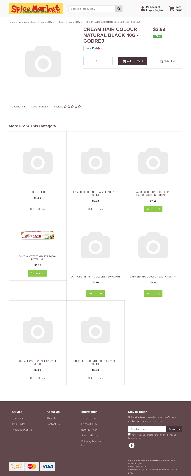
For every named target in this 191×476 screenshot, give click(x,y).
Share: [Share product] (92, 48)
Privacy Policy (89, 423)
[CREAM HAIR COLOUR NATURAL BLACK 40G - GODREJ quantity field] (98, 61)
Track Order (18, 423)
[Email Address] (147, 429)
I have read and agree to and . (152, 436)
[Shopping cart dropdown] (175, 8)
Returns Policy (89, 429)
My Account (18, 418)
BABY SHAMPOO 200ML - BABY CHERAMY (153, 276)
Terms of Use (88, 418)
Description (18, 106)
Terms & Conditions (163, 435)
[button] (152, 8)
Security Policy (89, 435)
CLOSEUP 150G (37, 191)
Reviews (67, 106)
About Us (52, 418)
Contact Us (53, 423)
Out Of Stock (37, 208)
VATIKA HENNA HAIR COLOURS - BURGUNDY (95, 276)
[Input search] (91, 8)
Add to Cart (133, 61)
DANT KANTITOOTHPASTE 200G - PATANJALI (38, 258)
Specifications (39, 106)
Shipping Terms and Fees (92, 443)
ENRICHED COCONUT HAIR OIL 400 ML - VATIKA (95, 193)
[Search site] (119, 8)
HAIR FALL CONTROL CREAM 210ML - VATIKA (37, 362)
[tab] (18, 106)
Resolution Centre (22, 429)
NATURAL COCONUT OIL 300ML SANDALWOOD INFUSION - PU (153, 193)
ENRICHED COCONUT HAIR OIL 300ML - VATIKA (95, 362)
